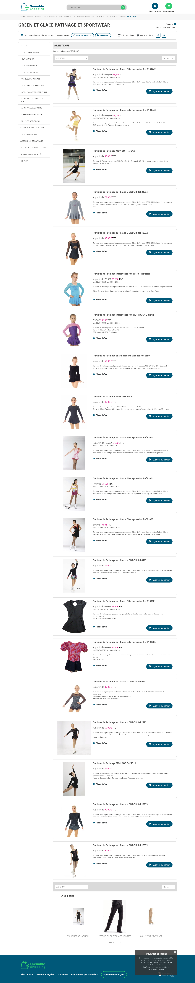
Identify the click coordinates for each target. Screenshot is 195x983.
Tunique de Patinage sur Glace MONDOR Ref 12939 (120, 844)
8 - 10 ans (121, 17)
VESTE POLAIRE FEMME (29, 52)
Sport (60, 17)
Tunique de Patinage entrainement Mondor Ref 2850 (121, 355)
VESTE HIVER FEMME (28, 65)
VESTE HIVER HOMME (29, 72)
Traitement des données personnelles (78, 974)
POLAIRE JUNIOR (27, 59)
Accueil (23, 45)
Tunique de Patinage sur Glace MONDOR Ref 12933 (120, 803)
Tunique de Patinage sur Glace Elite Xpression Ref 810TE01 (124, 600)
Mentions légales (45, 974)
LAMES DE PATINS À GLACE (31, 114)
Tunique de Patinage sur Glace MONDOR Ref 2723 (119, 721)
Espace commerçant (114, 974)
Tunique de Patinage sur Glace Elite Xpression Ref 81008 (123, 518)
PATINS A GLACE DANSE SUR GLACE (31, 100)
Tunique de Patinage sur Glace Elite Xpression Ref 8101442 (124, 68)
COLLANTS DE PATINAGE (30, 121)
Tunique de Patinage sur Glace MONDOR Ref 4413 (119, 559)
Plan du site (27, 974)
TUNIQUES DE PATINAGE (105, 17)
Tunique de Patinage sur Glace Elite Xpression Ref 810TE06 (124, 641)
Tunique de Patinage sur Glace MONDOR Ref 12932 (120, 232)
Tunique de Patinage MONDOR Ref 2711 (114, 762)
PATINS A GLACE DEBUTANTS (32, 85)
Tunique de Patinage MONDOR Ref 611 (114, 396)
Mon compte (155, 11)
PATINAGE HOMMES (28, 134)
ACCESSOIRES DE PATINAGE (31, 141)
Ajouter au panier (161, 91)
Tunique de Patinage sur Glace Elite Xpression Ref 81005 (123, 437)
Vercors (38, 17)
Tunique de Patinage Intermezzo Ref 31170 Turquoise (121, 273)
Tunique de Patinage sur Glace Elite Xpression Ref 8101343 (124, 109)
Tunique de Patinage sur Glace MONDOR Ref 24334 (120, 191)
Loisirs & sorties (49, 17)
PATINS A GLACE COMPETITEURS (33, 92)
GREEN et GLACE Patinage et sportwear (79, 17)
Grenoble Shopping (26, 17)
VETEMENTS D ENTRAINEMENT (32, 127)
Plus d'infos (101, 89)
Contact (24, 161)
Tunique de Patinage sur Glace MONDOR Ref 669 (119, 681)
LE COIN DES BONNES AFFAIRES (33, 147)
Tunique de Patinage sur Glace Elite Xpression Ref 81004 (123, 477)
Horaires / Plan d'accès (31, 154)
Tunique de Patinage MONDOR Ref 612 (114, 150)
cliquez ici (161, 969)
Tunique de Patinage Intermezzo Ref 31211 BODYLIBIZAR (123, 314)
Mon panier (168, 11)
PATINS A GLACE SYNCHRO (31, 108)
